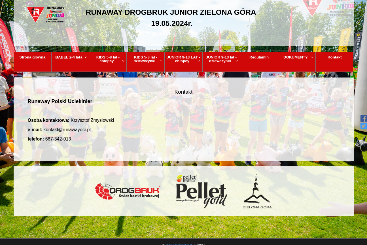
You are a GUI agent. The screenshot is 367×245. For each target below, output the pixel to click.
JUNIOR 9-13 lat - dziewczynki (222, 59)
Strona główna (32, 57)
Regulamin (259, 57)
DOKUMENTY (298, 57)
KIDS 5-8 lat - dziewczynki (147, 59)
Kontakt (335, 57)
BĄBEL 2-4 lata (71, 57)
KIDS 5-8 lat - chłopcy (110, 59)
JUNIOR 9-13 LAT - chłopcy (183, 59)
